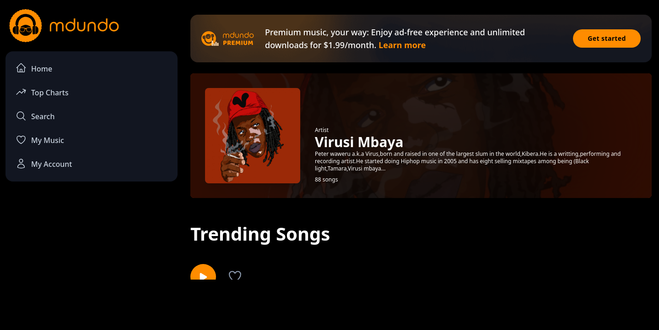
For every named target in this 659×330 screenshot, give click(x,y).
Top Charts (42, 92)
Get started (607, 38)
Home (34, 68)
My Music (40, 139)
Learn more (402, 44)
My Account (44, 163)
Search (35, 115)
